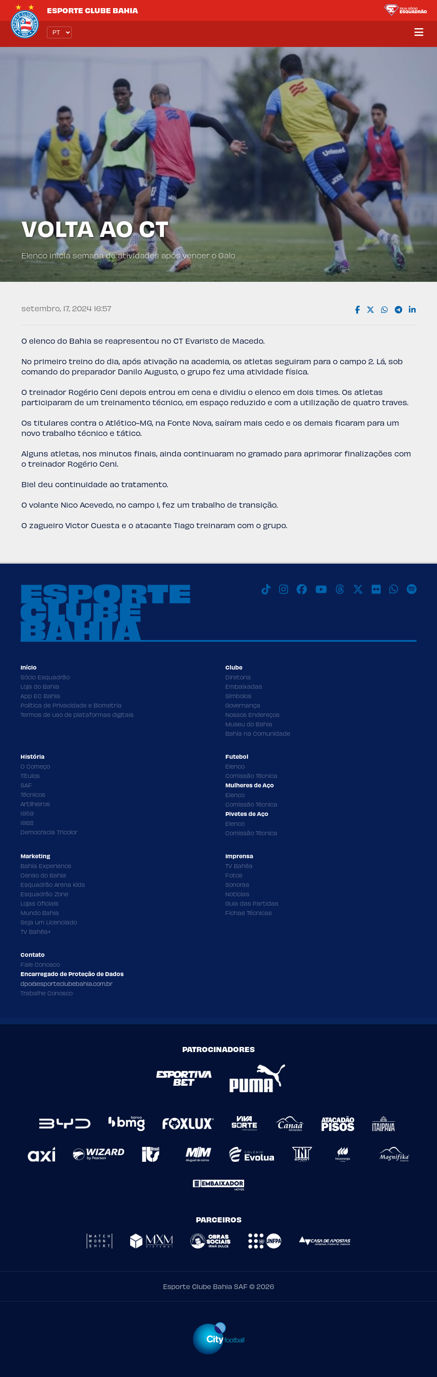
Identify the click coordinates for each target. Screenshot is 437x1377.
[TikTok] (266, 589)
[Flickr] (376, 589)
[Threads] (339, 589)
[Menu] (419, 32)
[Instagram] (283, 589)
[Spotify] (412, 589)
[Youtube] (321, 589)
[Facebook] (302, 589)
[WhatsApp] (393, 589)
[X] (358, 589)
